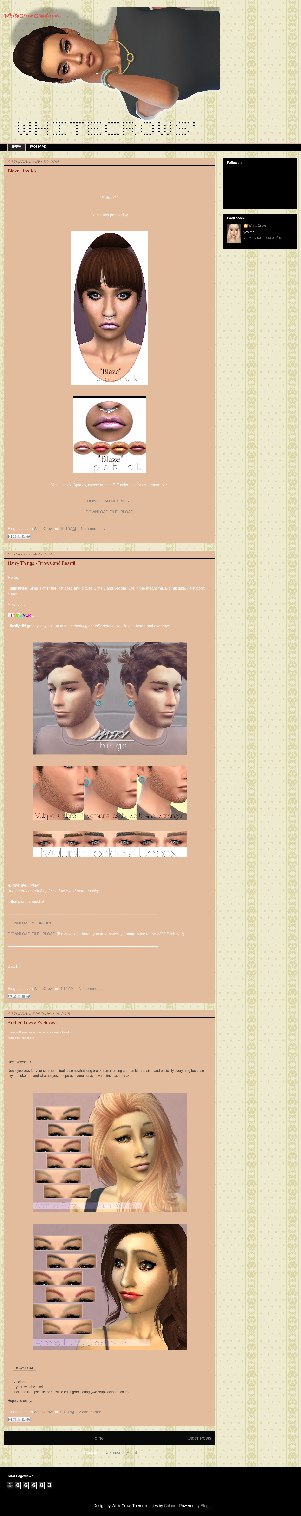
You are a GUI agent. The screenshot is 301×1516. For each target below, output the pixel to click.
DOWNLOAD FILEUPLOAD (109, 512)
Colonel (170, 1506)
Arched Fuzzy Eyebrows (33, 1022)
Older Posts (199, 1438)
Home (16, 147)
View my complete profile (262, 238)
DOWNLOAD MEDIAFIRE (109, 501)
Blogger (207, 1506)
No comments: (93, 529)
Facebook (38, 147)
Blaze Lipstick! (23, 170)
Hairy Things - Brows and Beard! (41, 563)
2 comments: (90, 1412)
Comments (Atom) (121, 1452)
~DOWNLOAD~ (24, 1368)
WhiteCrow (257, 226)
